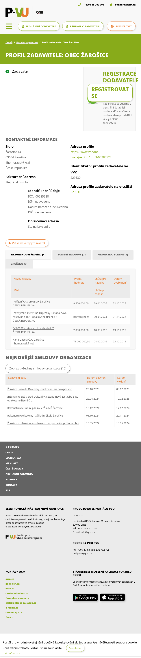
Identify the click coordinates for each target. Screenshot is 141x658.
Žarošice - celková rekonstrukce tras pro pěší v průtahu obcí (43, 423)
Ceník (9, 452)
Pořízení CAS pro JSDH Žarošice (31, 301)
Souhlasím (75, 648)
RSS (7, 490)
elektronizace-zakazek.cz (20, 602)
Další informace (11, 653)
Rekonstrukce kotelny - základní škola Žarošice (35, 415)
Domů (8, 42)
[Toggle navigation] (9, 26)
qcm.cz (9, 579)
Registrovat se (110, 93)
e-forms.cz (11, 607)
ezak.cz (9, 588)
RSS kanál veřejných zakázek (28, 243)
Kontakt (11, 485)
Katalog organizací (27, 42)
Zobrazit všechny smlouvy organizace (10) (37, 368)
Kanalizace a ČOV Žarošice (28, 339)
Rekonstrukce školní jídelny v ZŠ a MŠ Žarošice (35, 408)
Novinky (11, 479)
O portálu (12, 447)
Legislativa (13, 457)
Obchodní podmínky (19, 474)
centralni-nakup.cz (16, 593)
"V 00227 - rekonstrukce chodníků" (33, 328)
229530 (75, 192)
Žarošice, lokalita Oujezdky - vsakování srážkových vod (39, 389)
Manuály (11, 463)
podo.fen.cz (12, 583)
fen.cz (9, 617)
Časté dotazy (14, 468)
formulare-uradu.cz (17, 598)
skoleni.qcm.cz (14, 612)
